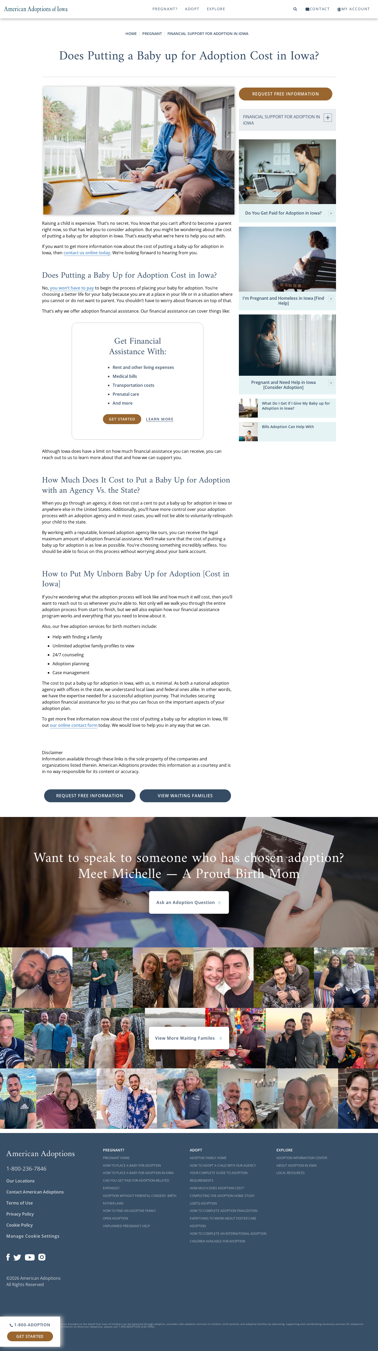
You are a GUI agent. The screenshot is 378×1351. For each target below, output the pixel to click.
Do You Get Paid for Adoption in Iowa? (289, 213)
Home (131, 33)
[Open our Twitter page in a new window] (17, 1256)
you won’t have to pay (72, 288)
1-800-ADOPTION (30, 1324)
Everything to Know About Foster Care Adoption (223, 1222)
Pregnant (152, 33)
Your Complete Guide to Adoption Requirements (219, 1177)
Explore (216, 8)
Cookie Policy (19, 1225)
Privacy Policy (20, 1214)
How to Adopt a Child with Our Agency (223, 1165)
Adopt (192, 8)
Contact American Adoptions (35, 1192)
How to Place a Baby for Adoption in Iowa (138, 1173)
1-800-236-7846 (26, 1168)
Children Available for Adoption (217, 1241)
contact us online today (87, 253)
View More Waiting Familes (189, 1038)
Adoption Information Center (301, 1158)
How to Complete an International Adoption (228, 1233)
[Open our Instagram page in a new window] (42, 1256)
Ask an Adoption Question (189, 902)
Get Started (30, 1336)
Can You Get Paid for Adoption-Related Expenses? (136, 1184)
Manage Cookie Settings (33, 1236)
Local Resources (290, 1173)
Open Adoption (115, 1218)
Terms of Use (19, 1203)
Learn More (160, 419)
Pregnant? (165, 8)
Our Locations (20, 1181)
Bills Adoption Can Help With (288, 426)
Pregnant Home (116, 1158)
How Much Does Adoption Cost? (217, 1188)
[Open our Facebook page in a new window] (8, 1256)
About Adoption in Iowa (296, 1165)
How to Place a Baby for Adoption (132, 1165)
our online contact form (73, 725)
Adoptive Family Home (208, 1158)
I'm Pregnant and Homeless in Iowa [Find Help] (288, 301)
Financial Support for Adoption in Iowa (207, 33)
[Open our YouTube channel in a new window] (30, 1256)
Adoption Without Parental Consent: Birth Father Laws (139, 1199)
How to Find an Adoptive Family (129, 1210)
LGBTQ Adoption (203, 1203)
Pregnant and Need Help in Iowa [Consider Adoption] (292, 385)
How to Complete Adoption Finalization (224, 1210)
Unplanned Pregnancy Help (126, 1226)
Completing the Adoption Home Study (222, 1195)
